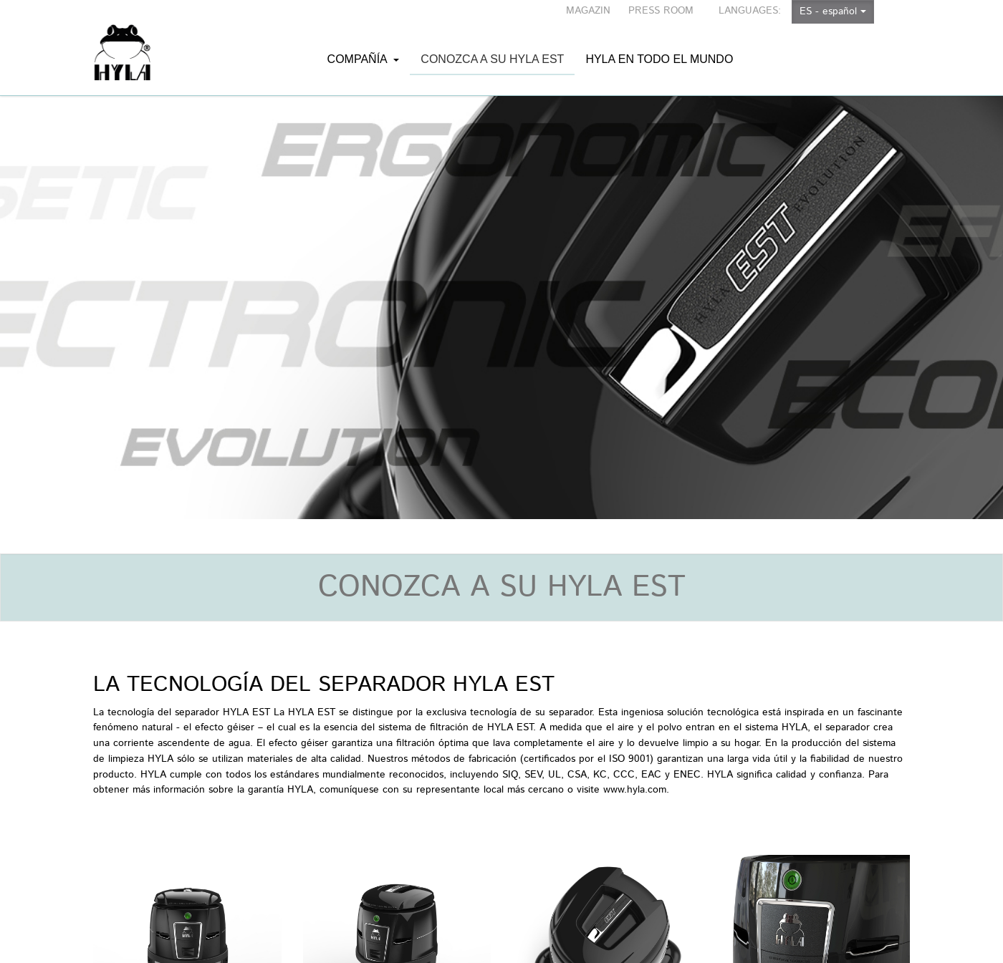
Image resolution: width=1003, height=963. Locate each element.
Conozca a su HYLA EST (492, 64)
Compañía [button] (364, 44)
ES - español (833, 11)
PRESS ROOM (661, 11)
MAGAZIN (588, 11)
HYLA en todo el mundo (659, 44)
